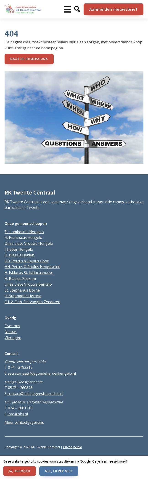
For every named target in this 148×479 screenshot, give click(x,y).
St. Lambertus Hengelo (24, 231)
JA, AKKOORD (19, 471)
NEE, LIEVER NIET (59, 471)
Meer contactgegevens (24, 422)
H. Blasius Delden (19, 255)
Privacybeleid (72, 447)
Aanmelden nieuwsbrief (113, 9)
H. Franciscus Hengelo (23, 237)
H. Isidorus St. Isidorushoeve (29, 272)
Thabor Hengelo (19, 249)
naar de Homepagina (29, 59)
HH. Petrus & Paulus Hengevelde (32, 266)
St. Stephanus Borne (22, 290)
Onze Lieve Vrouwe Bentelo (28, 284)
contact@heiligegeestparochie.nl (35, 393)
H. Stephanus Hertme (23, 295)
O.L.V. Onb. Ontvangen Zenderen (32, 301)
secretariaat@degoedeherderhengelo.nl (42, 373)
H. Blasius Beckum (20, 278)
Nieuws (11, 331)
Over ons (12, 325)
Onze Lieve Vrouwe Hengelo (29, 243)
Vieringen (13, 337)
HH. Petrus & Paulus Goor (27, 260)
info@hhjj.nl (18, 413)
